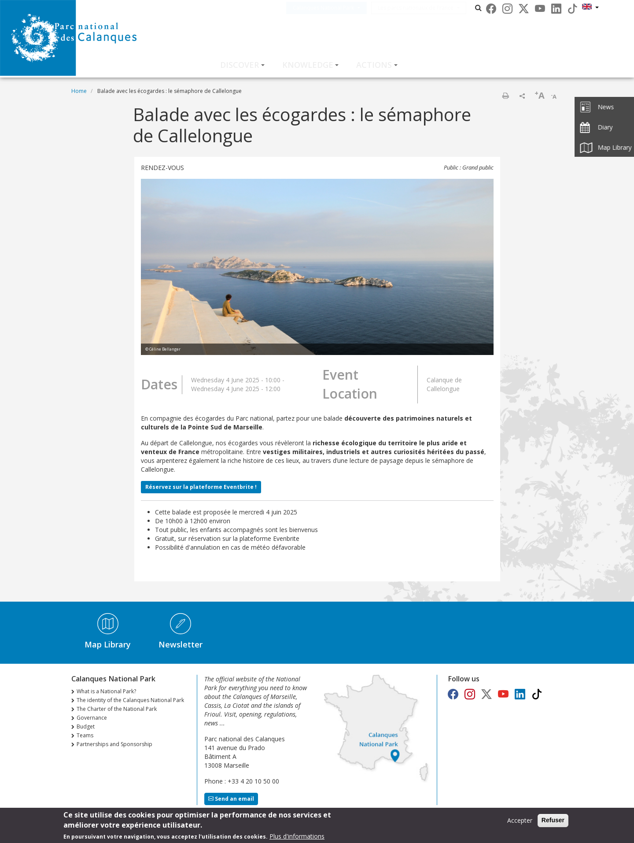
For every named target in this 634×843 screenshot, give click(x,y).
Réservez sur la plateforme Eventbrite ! (201, 487)
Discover (239, 64)
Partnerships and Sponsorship (114, 744)
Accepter (519, 821)
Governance (92, 717)
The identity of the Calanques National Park (130, 700)
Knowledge (307, 64)
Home (79, 91)
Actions (374, 64)
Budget (86, 726)
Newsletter (180, 644)
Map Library (108, 644)
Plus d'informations (296, 837)
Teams (85, 735)
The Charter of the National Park (117, 709)
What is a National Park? (106, 691)
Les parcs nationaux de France (429, 7)
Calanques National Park (336, 7)
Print (505, 95)
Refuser (553, 821)
